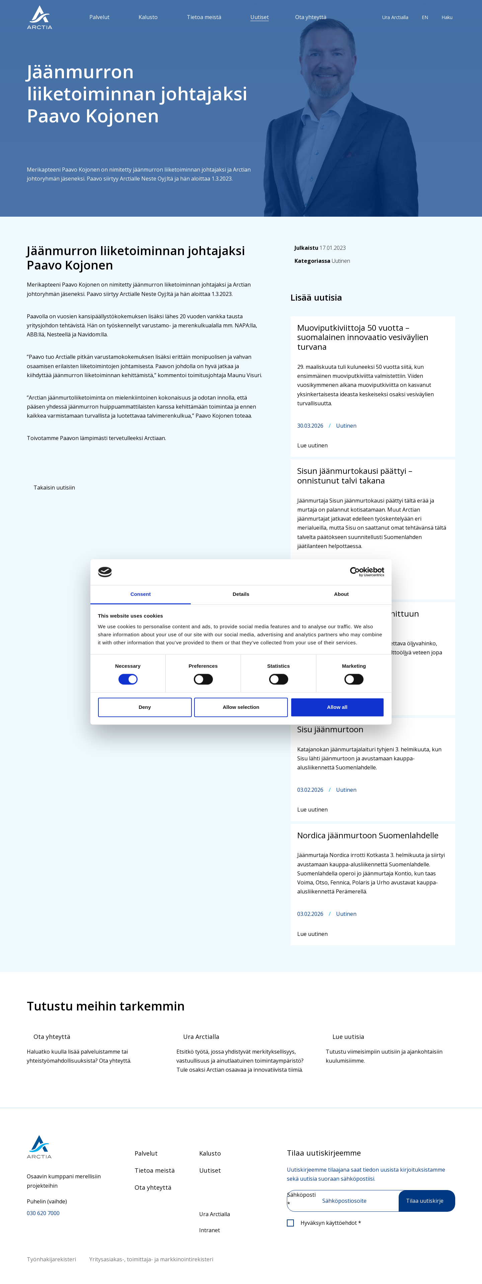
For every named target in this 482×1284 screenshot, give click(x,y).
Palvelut (99, 17)
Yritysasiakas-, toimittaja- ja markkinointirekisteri (151, 1259)
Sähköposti (301, 1199)
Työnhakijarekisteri (51, 1259)
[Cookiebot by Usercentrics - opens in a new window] (355, 572)
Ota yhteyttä (310, 17)
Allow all (337, 707)
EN (425, 17)
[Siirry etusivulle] (64, 1147)
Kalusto (148, 17)
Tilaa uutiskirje (425, 1200)
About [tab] (341, 594)
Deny (145, 707)
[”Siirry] (39, 17)
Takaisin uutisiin (54, 487)
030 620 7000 (43, 1213)
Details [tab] (241, 594)
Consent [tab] (141, 594)
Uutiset (259, 17)
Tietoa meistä (204, 17)
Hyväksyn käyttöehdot (331, 1222)
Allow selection (241, 707)
